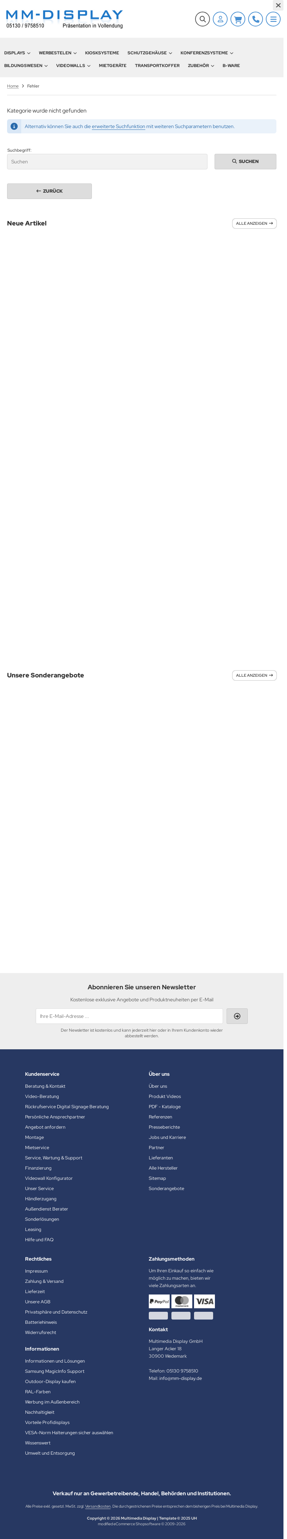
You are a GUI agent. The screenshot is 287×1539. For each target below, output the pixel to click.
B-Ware (231, 65)
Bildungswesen (26, 65)
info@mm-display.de (180, 1378)
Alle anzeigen (254, 223)
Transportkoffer (157, 65)
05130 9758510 (182, 1371)
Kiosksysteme (102, 53)
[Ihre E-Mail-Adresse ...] (129, 1016)
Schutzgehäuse (150, 52)
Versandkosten (98, 1506)
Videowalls (73, 65)
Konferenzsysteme (207, 52)
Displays (17, 52)
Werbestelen (58, 52)
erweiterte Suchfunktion (118, 126)
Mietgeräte (113, 65)
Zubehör (201, 65)
